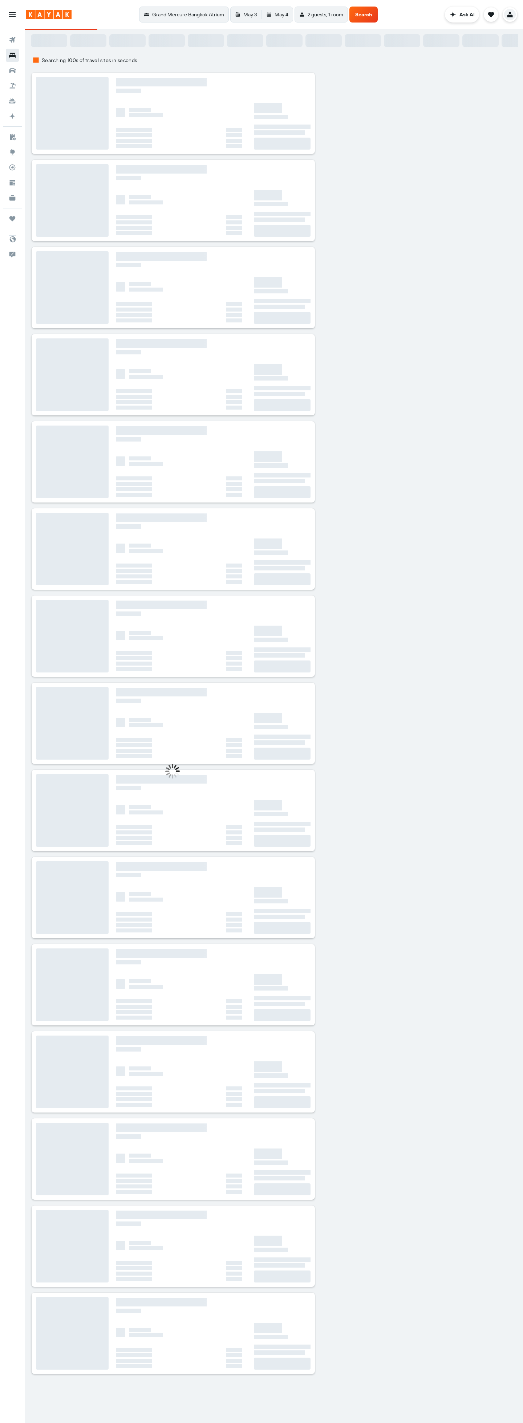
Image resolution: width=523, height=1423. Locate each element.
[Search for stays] (12, 55)
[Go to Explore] (12, 152)
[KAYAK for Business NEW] (12, 198)
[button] (12, 15)
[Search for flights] (12, 40)
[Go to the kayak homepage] (49, 14)
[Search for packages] (12, 85)
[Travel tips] (12, 182)
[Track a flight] (12, 167)
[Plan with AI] (12, 116)
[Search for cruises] (12, 101)
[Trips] (12, 218)
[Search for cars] (12, 70)
